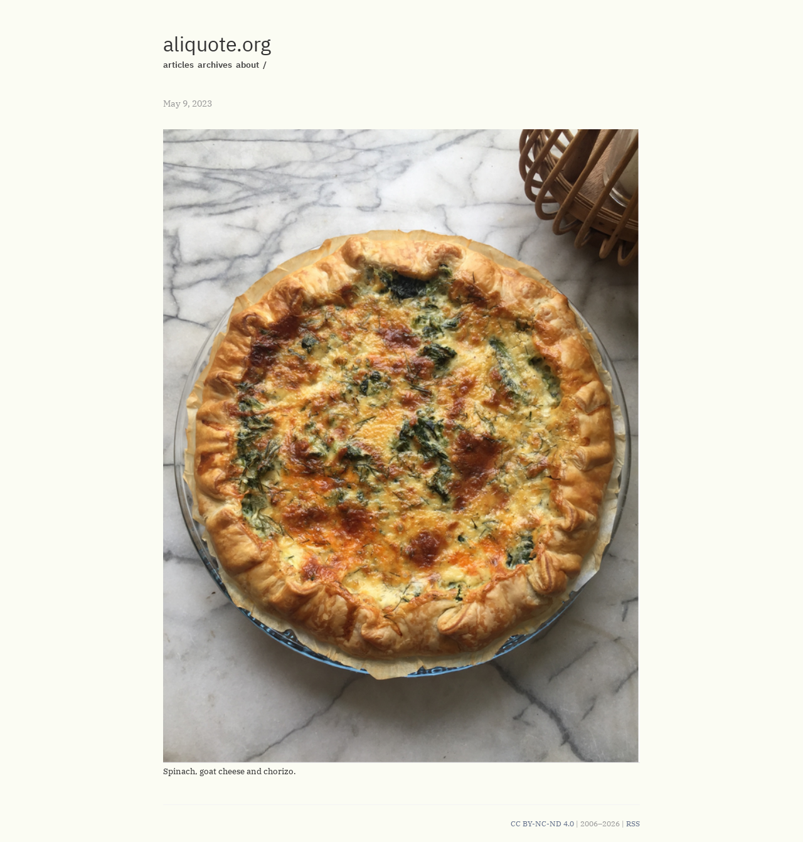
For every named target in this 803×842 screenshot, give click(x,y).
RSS (633, 823)
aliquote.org (217, 44)
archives (215, 64)
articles (178, 64)
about (247, 64)
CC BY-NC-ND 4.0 (542, 823)
